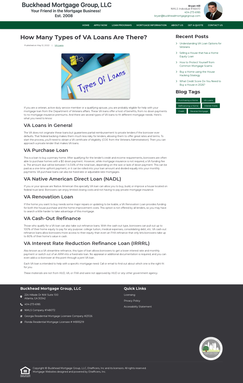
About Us (177, 25)
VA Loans (59, 45)
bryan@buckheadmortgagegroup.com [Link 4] (177, 15)
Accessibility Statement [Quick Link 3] (138, 306)
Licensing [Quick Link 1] (129, 294)
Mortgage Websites (45, 371)
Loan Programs (122, 25)
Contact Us (215, 25)
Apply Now (100, 25)
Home (85, 25)
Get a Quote (195, 25)
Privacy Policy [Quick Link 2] (132, 300)
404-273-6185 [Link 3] (192, 12)
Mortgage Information (152, 25)
